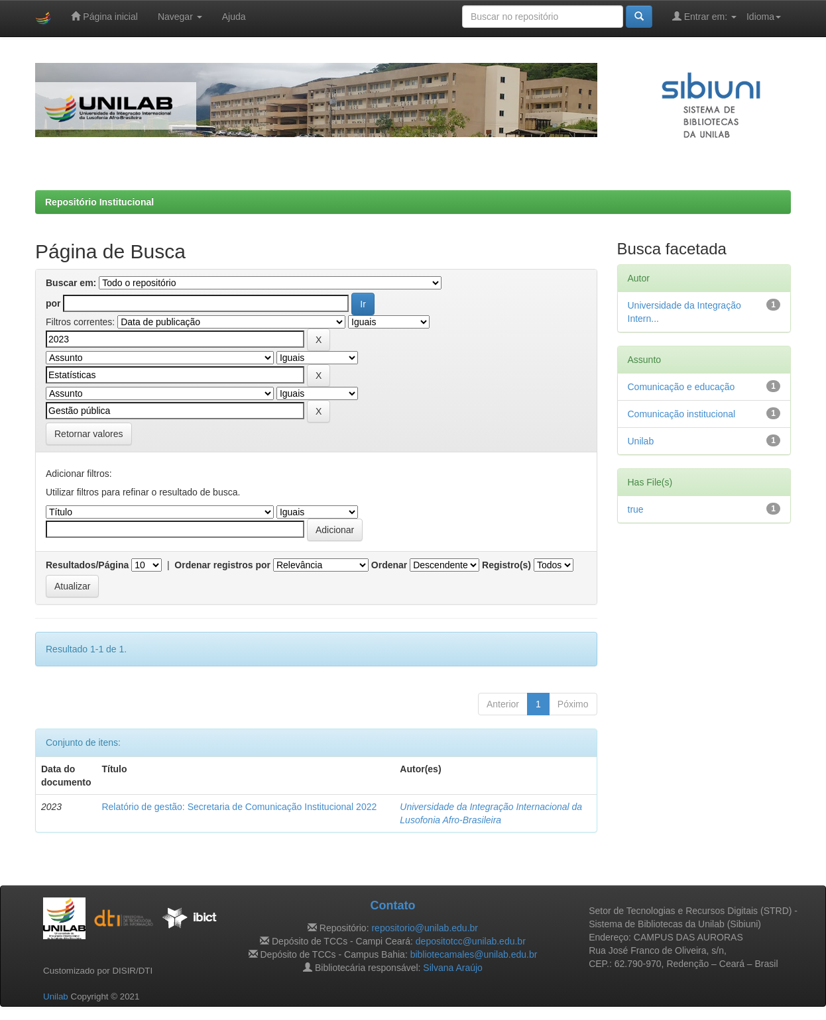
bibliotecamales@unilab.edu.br (474, 954)
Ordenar (389, 565)
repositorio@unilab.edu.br (424, 928)
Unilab (641, 441)
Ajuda (234, 16)
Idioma (763, 16)
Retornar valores (88, 434)
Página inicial (104, 16)
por (53, 303)
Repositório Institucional (99, 202)
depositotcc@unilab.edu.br (471, 941)
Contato (392, 905)
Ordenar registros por (222, 565)
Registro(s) (506, 565)
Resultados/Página (87, 565)
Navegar (180, 16)
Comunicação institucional (682, 414)
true (636, 509)
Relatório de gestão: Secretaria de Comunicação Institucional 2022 (239, 806)
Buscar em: (71, 283)
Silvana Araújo (453, 967)
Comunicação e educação (681, 387)
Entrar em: (704, 16)
